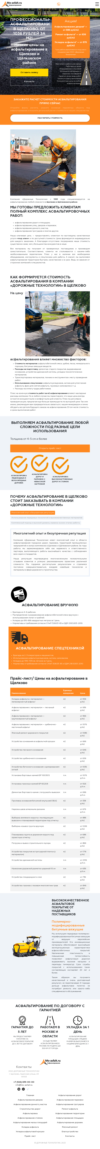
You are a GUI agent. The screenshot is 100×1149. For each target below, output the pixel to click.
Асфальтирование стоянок (30, 1118)
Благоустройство (70, 1132)
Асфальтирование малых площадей (30, 1123)
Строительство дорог (30, 1109)
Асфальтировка (30, 1114)
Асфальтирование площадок (70, 1118)
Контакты (29, 81)
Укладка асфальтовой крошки (30, 1132)
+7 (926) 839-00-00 (23, 1082)
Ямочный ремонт (70, 1127)
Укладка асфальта (30, 1127)
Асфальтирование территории (69, 1114)
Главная (30, 1095)
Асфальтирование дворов (30, 1100)
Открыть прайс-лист (50, 448)
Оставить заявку (29, 72)
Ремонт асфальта (70, 1109)
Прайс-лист (30, 1136)
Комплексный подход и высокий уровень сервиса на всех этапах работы (45, 523)
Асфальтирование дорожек (70, 1123)
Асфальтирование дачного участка (30, 1104)
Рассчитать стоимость (50, 118)
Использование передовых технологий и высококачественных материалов (46, 518)
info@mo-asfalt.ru (23, 1085)
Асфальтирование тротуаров (70, 1104)
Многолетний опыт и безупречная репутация (32, 513)
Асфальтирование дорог (70, 1095)
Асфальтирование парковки (70, 1100)
